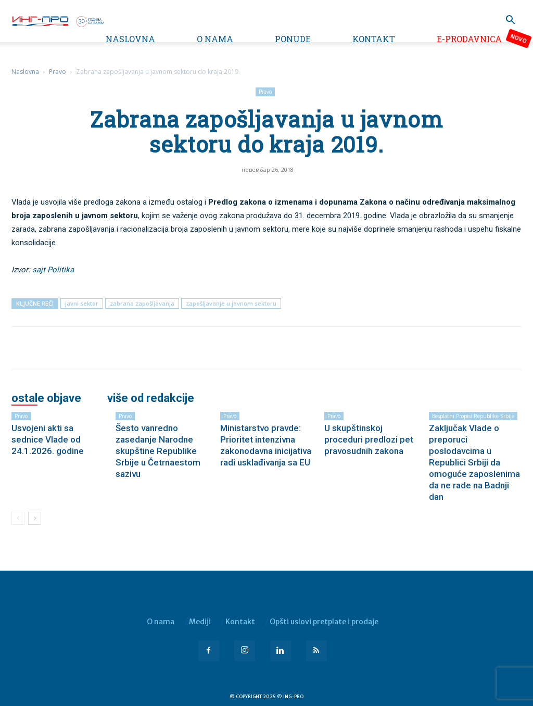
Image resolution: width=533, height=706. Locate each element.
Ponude (293, 38)
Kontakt (373, 38)
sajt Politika (53, 269)
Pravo (57, 71)
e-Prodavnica (469, 38)
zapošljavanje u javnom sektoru (231, 303)
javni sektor (81, 303)
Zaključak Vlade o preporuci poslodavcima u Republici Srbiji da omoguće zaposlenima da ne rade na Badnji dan (474, 462)
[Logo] (57, 20)
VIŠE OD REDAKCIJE (150, 398)
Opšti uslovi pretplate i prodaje (324, 621)
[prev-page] (17, 518)
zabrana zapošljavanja (142, 303)
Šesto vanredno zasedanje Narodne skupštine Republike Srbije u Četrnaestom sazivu (158, 451)
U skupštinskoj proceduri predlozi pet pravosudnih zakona (368, 439)
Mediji (200, 621)
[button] (510, 21)
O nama (215, 38)
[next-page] (34, 518)
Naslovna (130, 38)
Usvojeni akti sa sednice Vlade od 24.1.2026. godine (47, 439)
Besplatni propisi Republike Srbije (473, 416)
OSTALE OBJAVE (46, 398)
